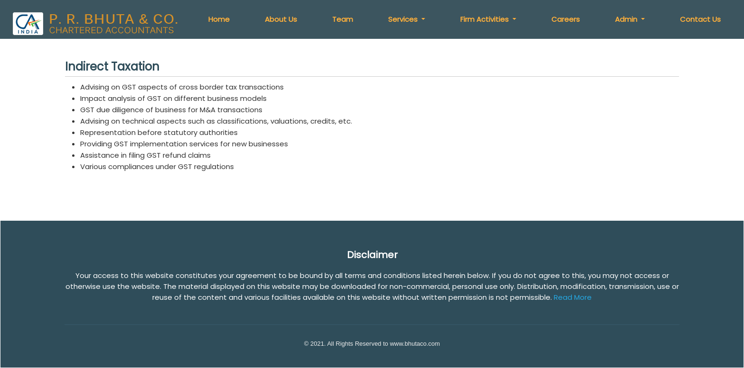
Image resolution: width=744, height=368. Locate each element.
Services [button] (404, 19)
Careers (566, 19)
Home (220, 19)
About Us (282, 19)
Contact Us (700, 19)
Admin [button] (627, 19)
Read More (573, 297)
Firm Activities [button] (486, 19)
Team (343, 19)
